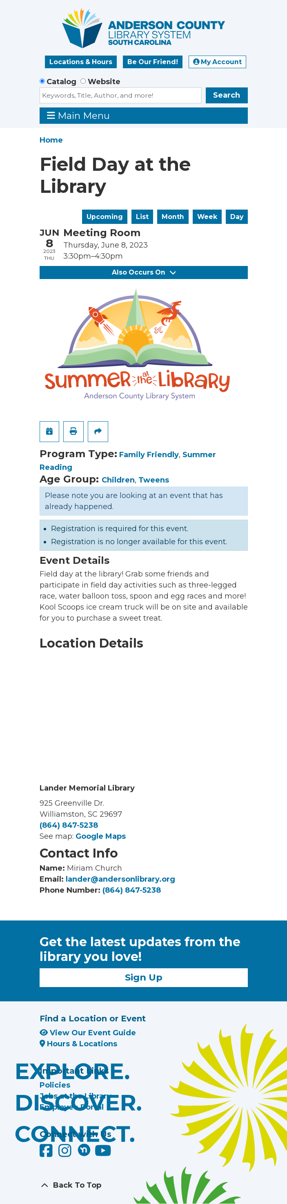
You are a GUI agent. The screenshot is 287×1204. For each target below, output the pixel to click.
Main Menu (78, 115)
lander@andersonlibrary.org (120, 879)
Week (207, 217)
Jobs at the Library (75, 1096)
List (142, 217)
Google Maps (101, 836)
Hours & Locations (79, 1043)
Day (236, 217)
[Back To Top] (144, 1185)
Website (104, 81)
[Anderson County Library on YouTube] (103, 1153)
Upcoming (105, 217)
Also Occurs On (144, 272)
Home (51, 140)
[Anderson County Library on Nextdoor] (84, 1149)
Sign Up (143, 977)
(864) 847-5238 (69, 825)
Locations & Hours (80, 62)
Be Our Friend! (152, 62)
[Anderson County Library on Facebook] (47, 1153)
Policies (55, 1085)
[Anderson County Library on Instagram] (65, 1153)
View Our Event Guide (88, 1032)
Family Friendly (149, 454)
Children (118, 480)
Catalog (61, 81)
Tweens (153, 480)
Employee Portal (72, 1107)
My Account (217, 62)
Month (173, 217)
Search (226, 95)
